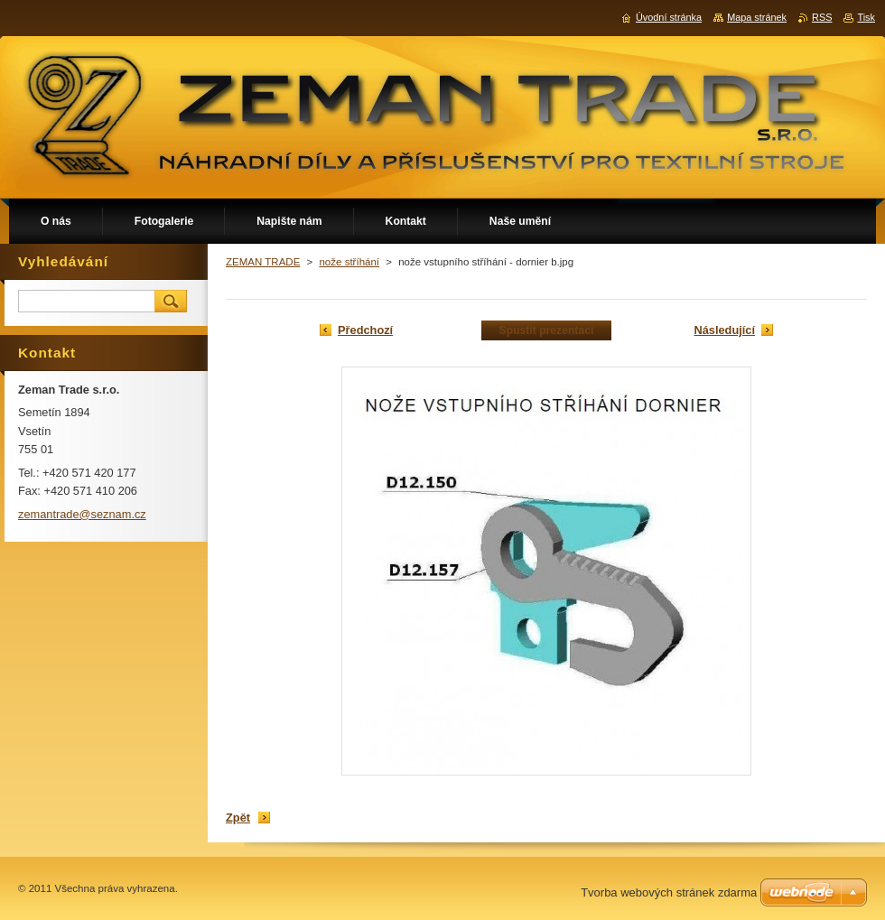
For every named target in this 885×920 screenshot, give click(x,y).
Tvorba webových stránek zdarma (669, 892)
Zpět (238, 817)
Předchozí (365, 330)
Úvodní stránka (669, 17)
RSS (822, 17)
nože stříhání (349, 261)
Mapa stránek (757, 17)
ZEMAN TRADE (263, 261)
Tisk (866, 17)
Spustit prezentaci (546, 330)
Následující (724, 330)
